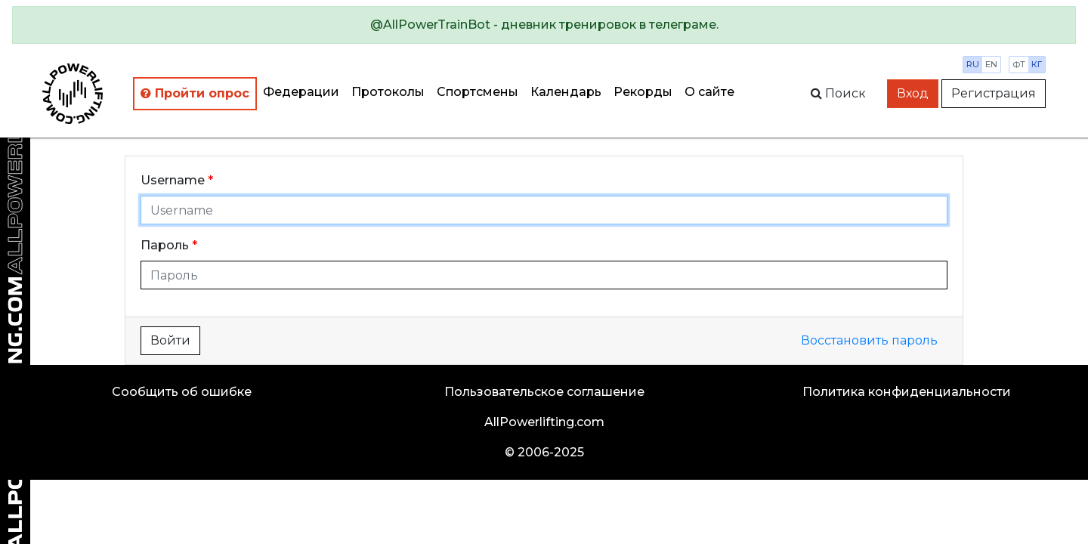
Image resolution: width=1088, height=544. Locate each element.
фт (1018, 64)
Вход (913, 93)
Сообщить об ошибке (182, 392)
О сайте (709, 92)
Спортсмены (477, 92)
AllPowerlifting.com (544, 422)
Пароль (165, 245)
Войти (170, 340)
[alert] (544, 25)
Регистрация (993, 93)
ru (972, 64)
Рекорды (643, 92)
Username (173, 180)
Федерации (301, 92)
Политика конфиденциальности (906, 392)
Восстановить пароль (869, 340)
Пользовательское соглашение (544, 392)
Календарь (565, 92)
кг (1036, 64)
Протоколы (388, 92)
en (991, 64)
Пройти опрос (195, 93)
